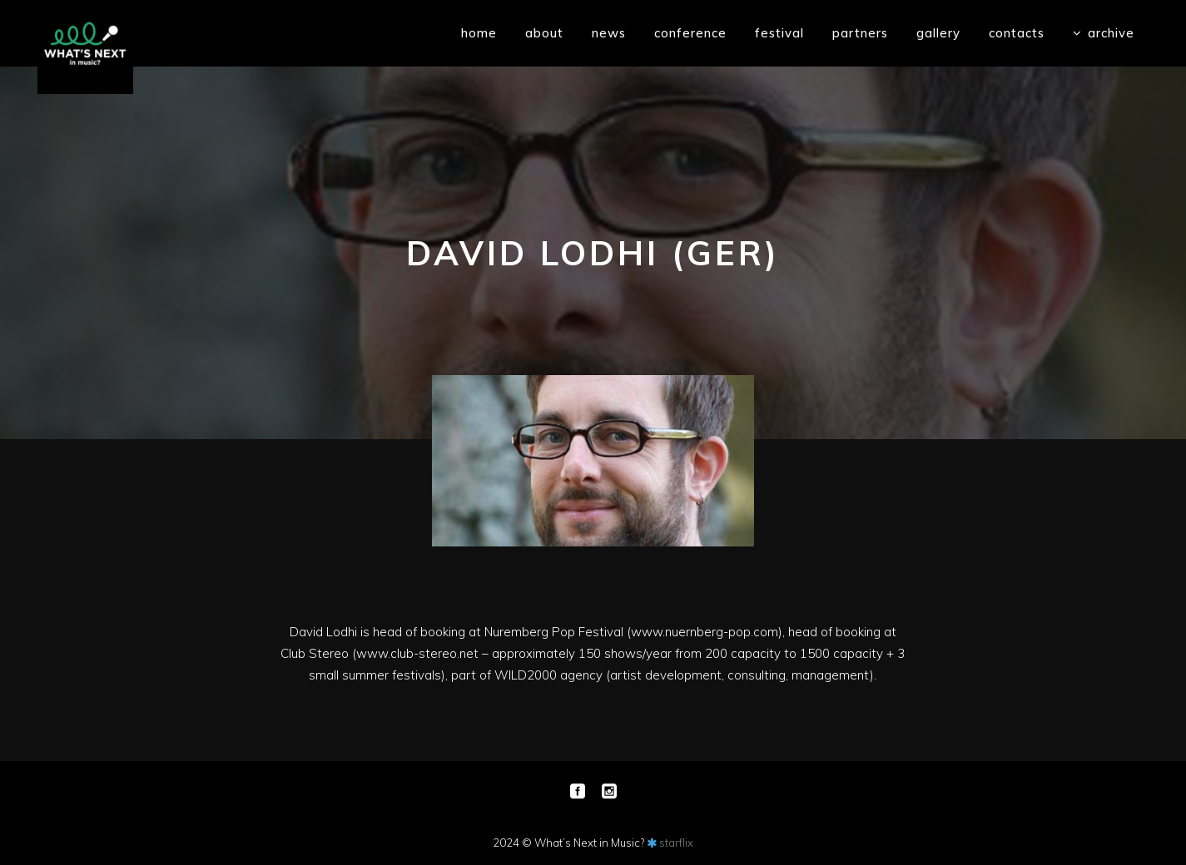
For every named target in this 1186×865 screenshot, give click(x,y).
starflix (676, 842)
